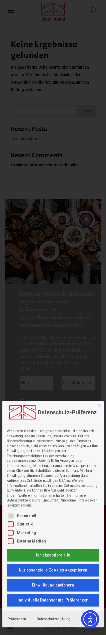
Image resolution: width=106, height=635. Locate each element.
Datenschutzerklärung (53, 531)
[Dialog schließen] (99, 317)
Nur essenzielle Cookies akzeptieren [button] (53, 481)
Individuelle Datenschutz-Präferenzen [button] (53, 511)
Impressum (89, 531)
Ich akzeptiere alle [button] (53, 466)
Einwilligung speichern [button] (53, 496)
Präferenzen (17, 531)
